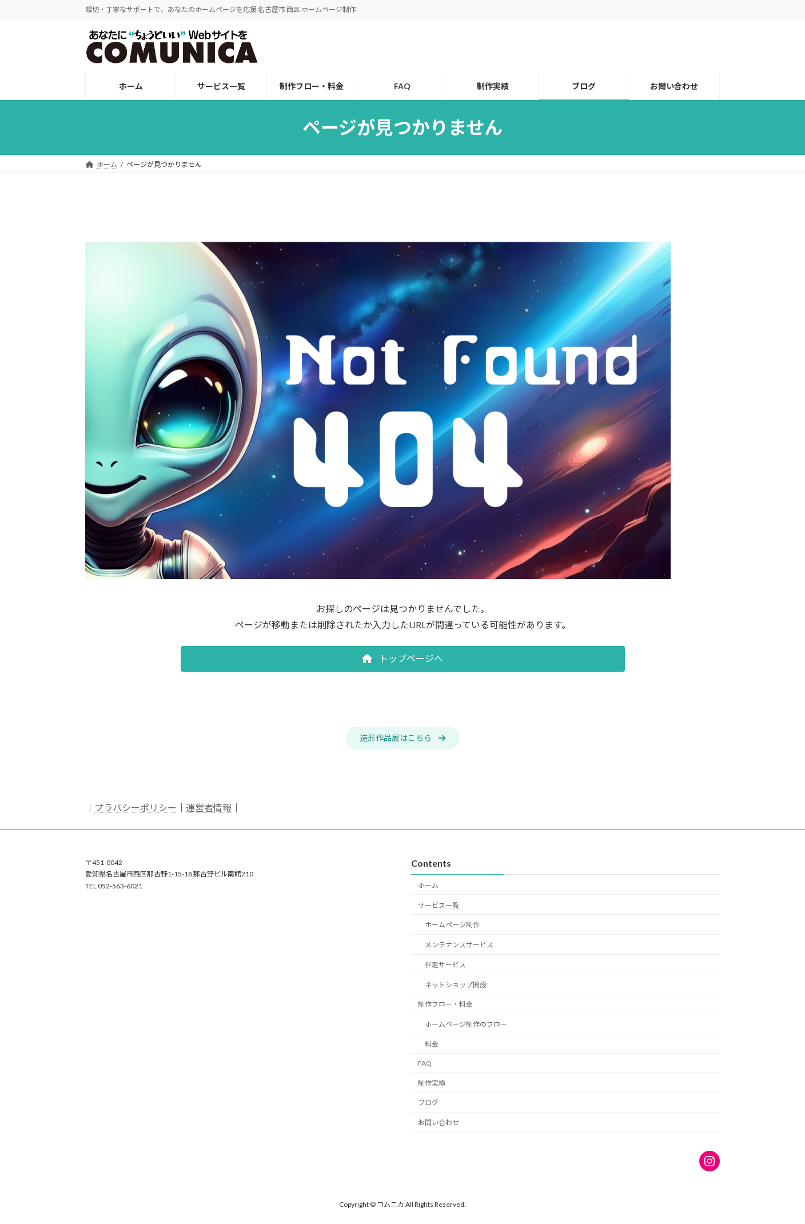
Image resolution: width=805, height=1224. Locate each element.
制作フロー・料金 (445, 1004)
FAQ (425, 1063)
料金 (432, 1044)
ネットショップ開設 (456, 984)
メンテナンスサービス (459, 944)
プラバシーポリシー (135, 807)
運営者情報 (209, 807)
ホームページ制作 (452, 924)
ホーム (428, 885)
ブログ (428, 1102)
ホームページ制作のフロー (466, 1024)
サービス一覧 (438, 904)
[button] (403, 659)
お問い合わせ (438, 1122)
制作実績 (431, 1082)
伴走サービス (445, 964)
